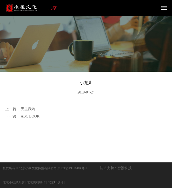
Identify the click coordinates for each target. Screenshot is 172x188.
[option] (86, 43)
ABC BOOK (30, 116)
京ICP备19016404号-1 (72, 168)
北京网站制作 (36, 182)
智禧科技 (124, 168)
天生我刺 (28, 109)
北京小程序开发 (14, 182)
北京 (52, 7)
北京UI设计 (56, 182)
